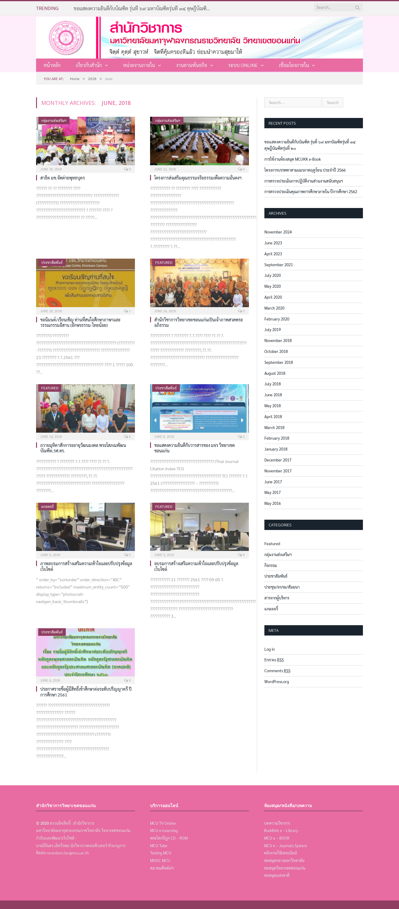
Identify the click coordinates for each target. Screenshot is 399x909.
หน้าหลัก (52, 65)
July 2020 (272, 275)
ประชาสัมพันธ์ (52, 262)
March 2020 (274, 307)
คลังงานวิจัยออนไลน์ (280, 852)
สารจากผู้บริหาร (276, 597)
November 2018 (278, 340)
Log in (269, 649)
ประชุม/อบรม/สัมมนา (282, 586)
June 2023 (273, 242)
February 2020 (276, 318)
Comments (277, 670)
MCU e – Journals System (285, 845)
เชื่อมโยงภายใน (294, 65)
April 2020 (273, 297)
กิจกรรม (270, 565)
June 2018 (273, 394)
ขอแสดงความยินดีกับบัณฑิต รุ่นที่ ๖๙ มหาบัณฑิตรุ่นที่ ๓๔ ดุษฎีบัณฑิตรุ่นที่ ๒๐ (143, 8)
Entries (274, 659)
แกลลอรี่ (47, 506)
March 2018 (274, 427)
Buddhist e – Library (281, 830)
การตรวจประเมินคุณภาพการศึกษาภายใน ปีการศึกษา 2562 (310, 191)
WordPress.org (276, 681)
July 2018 (272, 383)
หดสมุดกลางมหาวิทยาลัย (284, 860)
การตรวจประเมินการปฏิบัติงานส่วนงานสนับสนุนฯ (303, 180)
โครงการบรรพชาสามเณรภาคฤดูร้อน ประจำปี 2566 (305, 170)
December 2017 (277, 459)
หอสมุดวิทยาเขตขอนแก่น (284, 867)
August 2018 (274, 373)
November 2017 (278, 470)
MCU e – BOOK (277, 837)
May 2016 (272, 503)
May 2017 (272, 492)
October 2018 (276, 351)
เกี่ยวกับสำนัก (89, 65)
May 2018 (272, 405)
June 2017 (273, 481)
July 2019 (272, 329)
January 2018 (275, 448)
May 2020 (272, 286)
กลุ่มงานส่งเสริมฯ (53, 120)
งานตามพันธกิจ (191, 65)
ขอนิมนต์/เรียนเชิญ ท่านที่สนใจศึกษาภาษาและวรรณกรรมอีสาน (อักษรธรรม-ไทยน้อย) (80, 322)
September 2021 (278, 264)
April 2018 (273, 416)
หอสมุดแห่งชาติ (277, 875)
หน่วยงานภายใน (139, 65)
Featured (163, 262)
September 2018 (278, 362)
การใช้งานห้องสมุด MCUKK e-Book (292, 159)
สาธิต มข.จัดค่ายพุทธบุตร (62, 177)
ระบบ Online (243, 65)
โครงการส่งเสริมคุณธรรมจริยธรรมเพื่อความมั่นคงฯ (198, 177)
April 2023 (273, 253)
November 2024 (278, 231)
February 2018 (276, 438)
